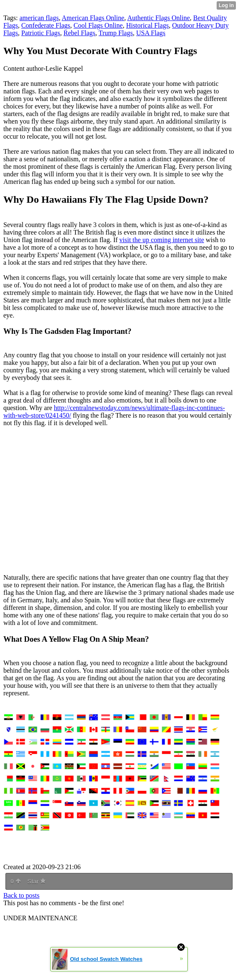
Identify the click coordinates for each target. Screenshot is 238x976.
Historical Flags (147, 25)
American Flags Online (93, 17)
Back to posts (21, 895)
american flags (39, 17)
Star (36, 881)
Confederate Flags (45, 25)
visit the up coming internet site (161, 239)
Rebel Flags (80, 32)
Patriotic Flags (40, 32)
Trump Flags (115, 32)
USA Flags (151, 32)
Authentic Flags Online (158, 17)
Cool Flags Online (98, 25)
